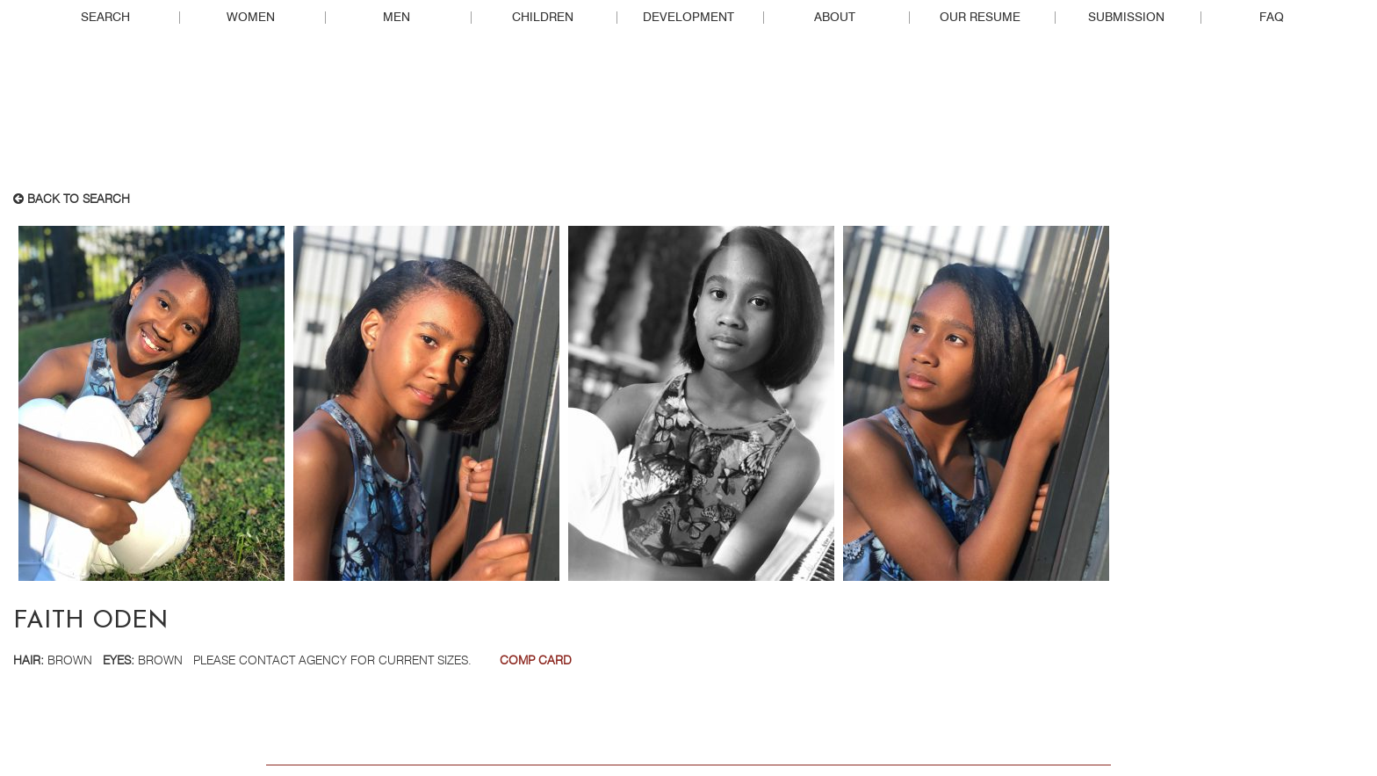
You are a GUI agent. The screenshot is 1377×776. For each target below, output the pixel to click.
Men (396, 17)
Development (688, 17)
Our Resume (980, 17)
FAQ (1271, 17)
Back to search (71, 199)
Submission (1126, 17)
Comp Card (536, 661)
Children (542, 17)
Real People (688, 115)
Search (105, 17)
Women (251, 17)
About (834, 17)
